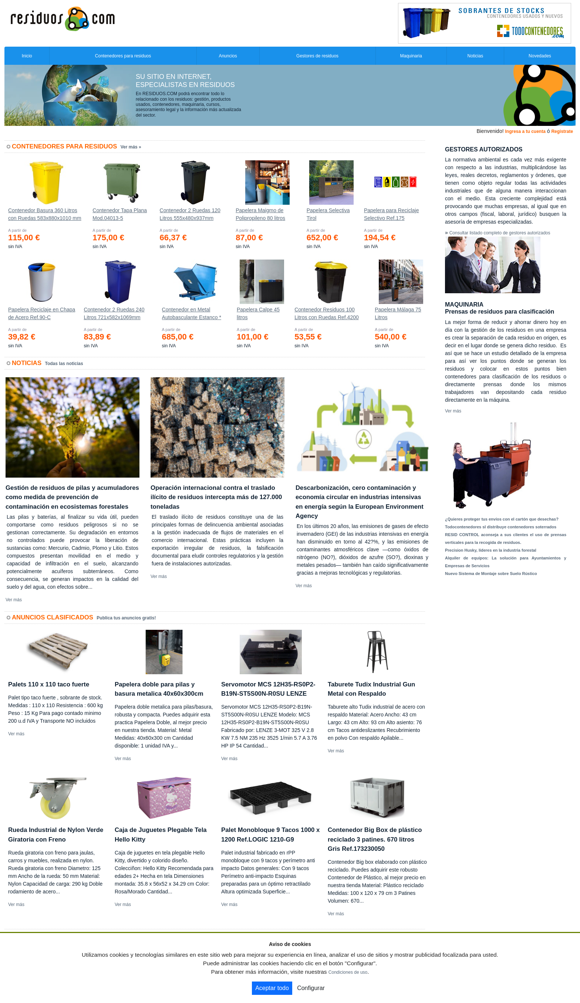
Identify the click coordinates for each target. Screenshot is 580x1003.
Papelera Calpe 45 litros (258, 313)
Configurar (311, 988)
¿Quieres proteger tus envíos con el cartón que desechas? (502, 519)
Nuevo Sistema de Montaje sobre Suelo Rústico (491, 573)
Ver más (14, 599)
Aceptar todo (272, 988)
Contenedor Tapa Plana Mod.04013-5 (119, 214)
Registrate (562, 131)
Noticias (475, 55)
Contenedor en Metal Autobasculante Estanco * (191, 313)
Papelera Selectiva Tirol (328, 214)
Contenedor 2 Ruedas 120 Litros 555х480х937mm (190, 214)
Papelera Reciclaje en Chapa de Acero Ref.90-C (41, 313)
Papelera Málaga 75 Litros (398, 313)
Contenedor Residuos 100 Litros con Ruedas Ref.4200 (326, 313)
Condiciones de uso (347, 972)
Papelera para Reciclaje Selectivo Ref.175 (391, 214)
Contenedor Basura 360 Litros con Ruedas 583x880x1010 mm (44, 214)
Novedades (540, 55)
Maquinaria (411, 55)
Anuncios (228, 55)
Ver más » (131, 147)
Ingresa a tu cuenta (525, 131)
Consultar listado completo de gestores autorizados (499, 232)
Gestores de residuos (317, 55)
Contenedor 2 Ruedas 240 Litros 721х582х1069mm (114, 313)
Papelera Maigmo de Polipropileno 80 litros (260, 214)
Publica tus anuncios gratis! (126, 618)
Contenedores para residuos (123, 55)
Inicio (27, 55)
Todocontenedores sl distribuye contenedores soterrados (500, 527)
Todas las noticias (64, 363)
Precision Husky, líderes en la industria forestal (490, 550)
